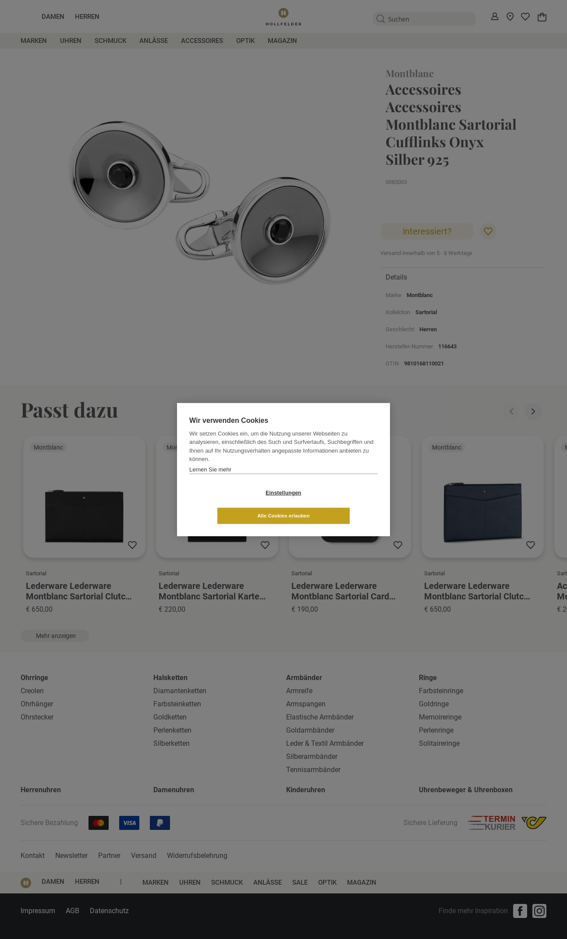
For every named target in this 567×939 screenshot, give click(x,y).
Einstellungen (231, 504)
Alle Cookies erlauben (335, 504)
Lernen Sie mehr (210, 481)
